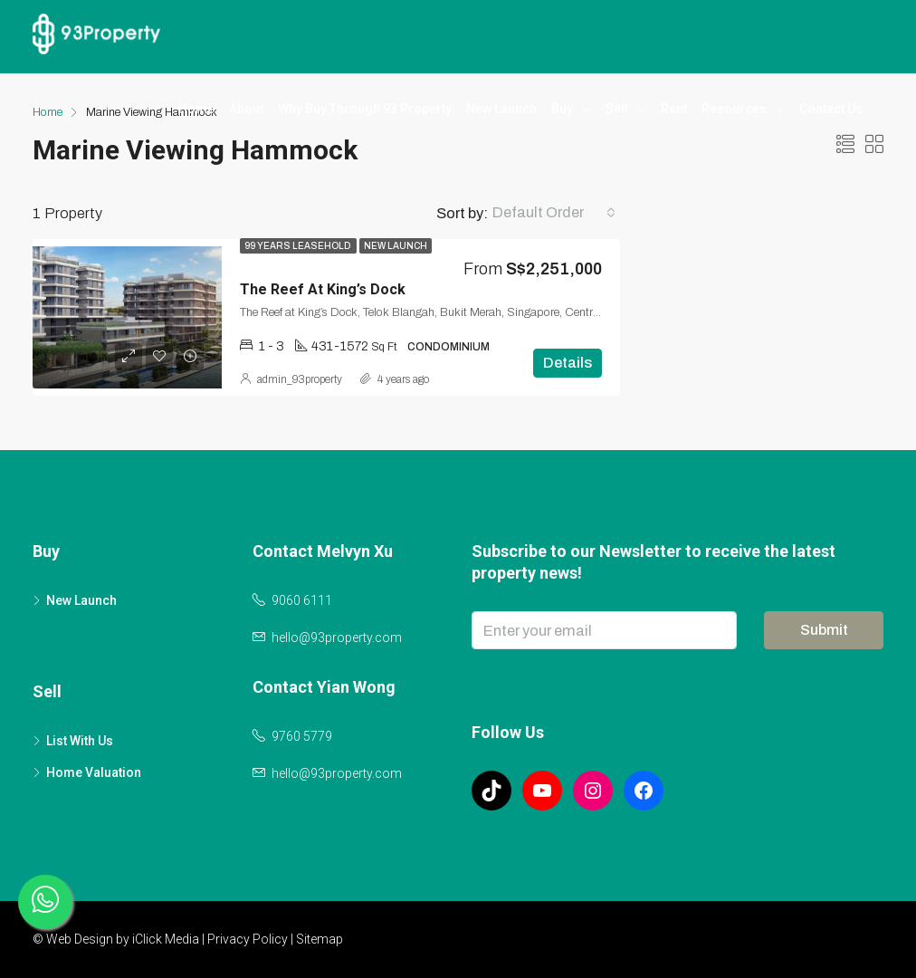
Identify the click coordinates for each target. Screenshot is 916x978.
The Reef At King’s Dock (323, 289)
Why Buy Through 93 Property (365, 108)
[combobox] (554, 213)
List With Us (79, 741)
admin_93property (299, 379)
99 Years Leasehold (298, 246)
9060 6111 (302, 600)
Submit (824, 630)
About (246, 108)
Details (567, 362)
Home (196, 108)
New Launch (501, 108)
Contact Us (831, 108)
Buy (562, 108)
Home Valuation (93, 772)
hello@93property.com (337, 637)
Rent (674, 108)
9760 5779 (302, 736)
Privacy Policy (247, 939)
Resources (734, 108)
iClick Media (165, 939)
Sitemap (319, 939)
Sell (617, 108)
